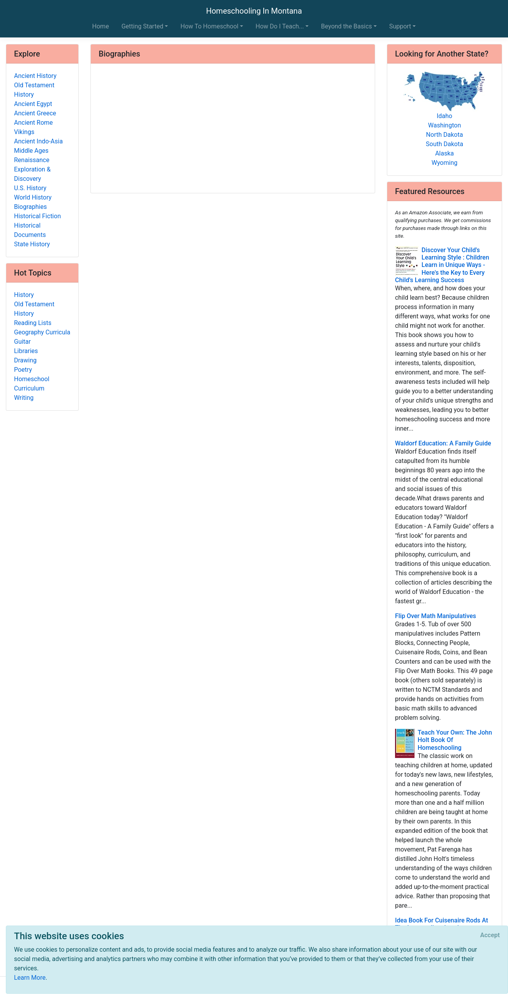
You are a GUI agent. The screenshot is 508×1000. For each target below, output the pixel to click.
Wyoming (445, 162)
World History (32, 197)
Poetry (23, 369)
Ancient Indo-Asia (38, 141)
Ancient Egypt (33, 104)
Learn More (30, 977)
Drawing (25, 360)
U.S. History (30, 188)
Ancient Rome (33, 122)
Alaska (444, 153)
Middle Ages (31, 150)
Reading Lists (32, 323)
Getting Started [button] (143, 26)
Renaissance (31, 160)
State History (32, 244)
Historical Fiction (37, 216)
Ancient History (35, 76)
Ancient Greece (35, 113)
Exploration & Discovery (32, 174)
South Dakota (444, 144)
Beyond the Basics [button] (346, 26)
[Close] (490, 935)
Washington (444, 125)
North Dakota (444, 134)
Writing (24, 397)
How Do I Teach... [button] (280, 26)
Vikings (24, 132)
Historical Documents (30, 230)
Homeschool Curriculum (31, 383)
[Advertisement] (233, 129)
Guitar (22, 341)
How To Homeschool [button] (209, 26)
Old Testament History (34, 89)
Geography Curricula (42, 332)
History (24, 295)
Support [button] (400, 26)
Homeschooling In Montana (254, 11)
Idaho (444, 116)
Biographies (30, 206)
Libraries (26, 351)
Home (100, 26)
